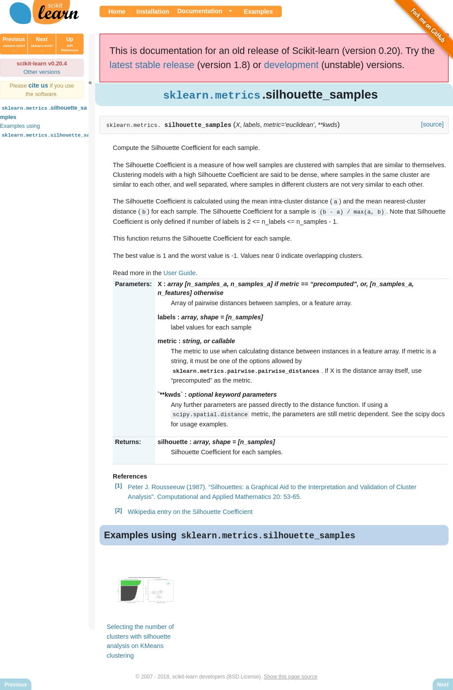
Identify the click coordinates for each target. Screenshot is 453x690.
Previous (14, 44)
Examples (258, 11)
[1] (118, 484)
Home (117, 11)
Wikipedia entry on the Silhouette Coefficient (190, 510)
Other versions (41, 72)
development (291, 64)
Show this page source (290, 676)
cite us (39, 85)
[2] (118, 509)
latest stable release (152, 64)
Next (42, 44)
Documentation (200, 11)
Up (69, 44)
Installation (152, 11)
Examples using (53, 130)
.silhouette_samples (43, 112)
